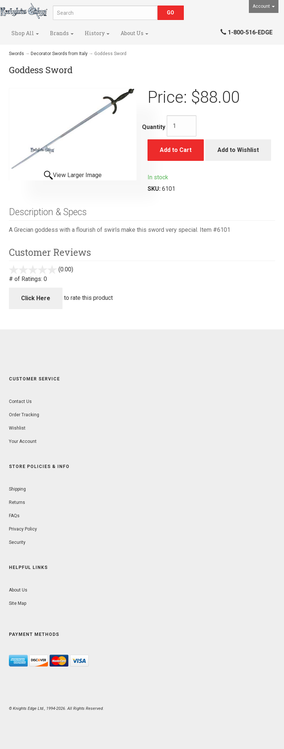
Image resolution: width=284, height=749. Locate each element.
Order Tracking (24, 414)
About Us (134, 33)
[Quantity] (181, 125)
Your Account (23, 441)
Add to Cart (176, 149)
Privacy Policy (23, 529)
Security (17, 542)
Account (264, 6)
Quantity (153, 127)
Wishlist (17, 428)
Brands (62, 33)
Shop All (25, 33)
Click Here (35, 298)
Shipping (17, 489)
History (97, 33)
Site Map (17, 603)
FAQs (14, 515)
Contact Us (20, 401)
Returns (17, 502)
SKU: (155, 188)
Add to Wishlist (238, 149)
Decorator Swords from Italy (59, 53)
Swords (16, 53)
